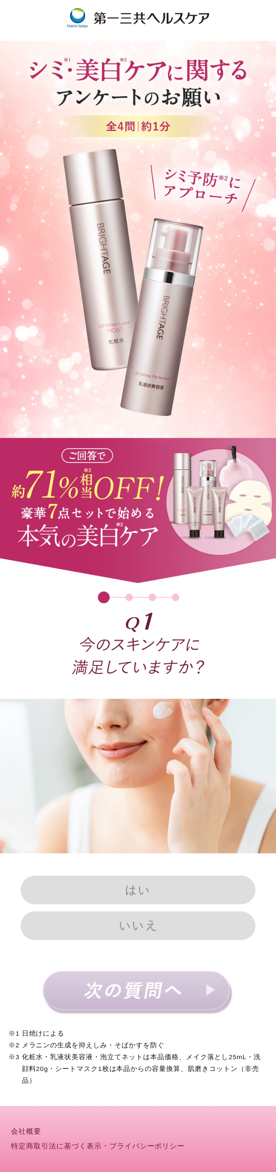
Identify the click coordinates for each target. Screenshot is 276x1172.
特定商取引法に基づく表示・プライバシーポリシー (98, 1146)
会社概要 (26, 1131)
